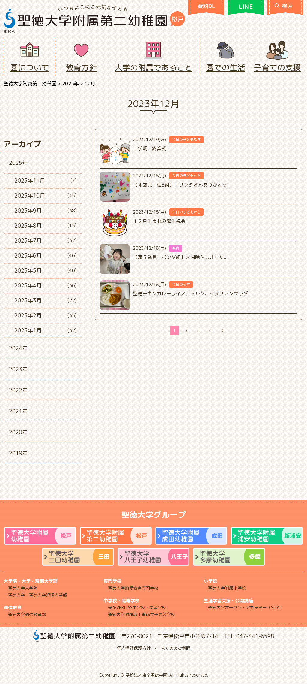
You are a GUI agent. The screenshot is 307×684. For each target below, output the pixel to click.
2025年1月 (28, 330)
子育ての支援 (277, 67)
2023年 (18, 369)
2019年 (18, 453)
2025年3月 (28, 300)
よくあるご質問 (175, 648)
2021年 (18, 411)
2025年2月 (28, 315)
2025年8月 (28, 225)
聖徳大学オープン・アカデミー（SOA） (246, 607)
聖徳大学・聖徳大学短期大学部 (37, 595)
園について (29, 67)
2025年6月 (28, 255)
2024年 (18, 348)
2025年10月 (29, 195)
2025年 (18, 163)
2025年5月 (28, 270)
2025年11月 (29, 180)
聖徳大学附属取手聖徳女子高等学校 (141, 614)
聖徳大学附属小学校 (227, 588)
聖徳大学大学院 (22, 588)
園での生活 (225, 67)
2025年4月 (28, 285)
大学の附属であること (153, 67)
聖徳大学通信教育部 (27, 614)
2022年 (18, 390)
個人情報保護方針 (134, 648)
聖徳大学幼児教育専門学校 (133, 588)
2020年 (18, 432)
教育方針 (81, 67)
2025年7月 (28, 240)
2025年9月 (28, 210)
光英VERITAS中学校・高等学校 (137, 607)
